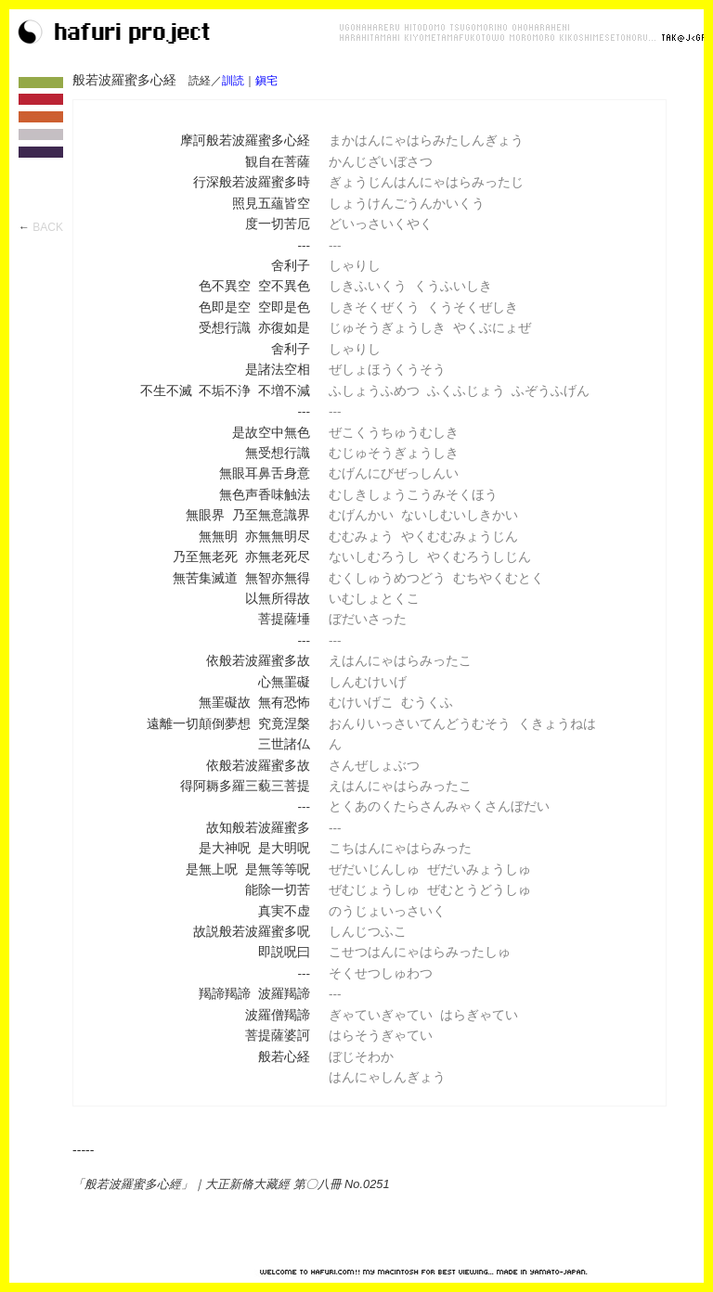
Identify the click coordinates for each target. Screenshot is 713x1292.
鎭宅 (266, 80)
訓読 (233, 80)
